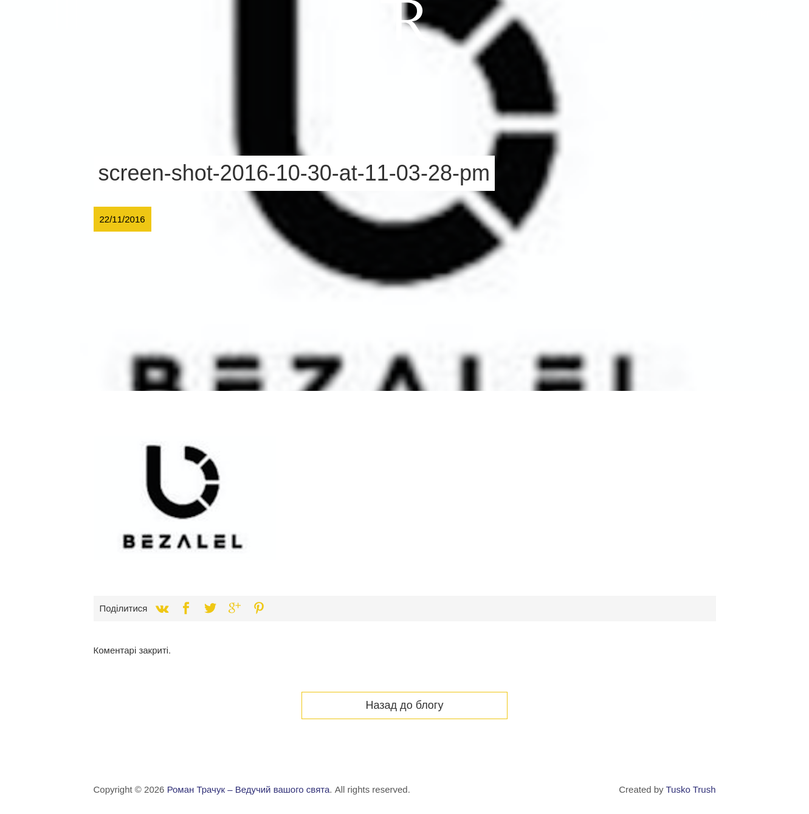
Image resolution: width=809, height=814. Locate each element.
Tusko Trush (691, 789)
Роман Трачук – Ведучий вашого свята (248, 789)
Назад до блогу (405, 705)
